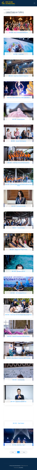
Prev (13, 452)
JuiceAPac (21, 467)
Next (24, 452)
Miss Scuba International (15, 465)
